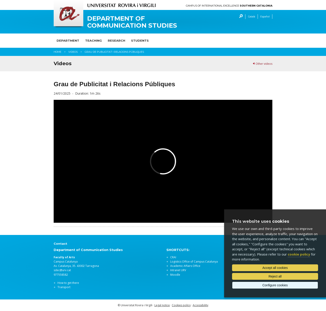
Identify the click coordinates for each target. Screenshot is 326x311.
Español (265, 16)
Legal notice (162, 305)
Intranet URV (178, 270)
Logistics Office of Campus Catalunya (194, 261)
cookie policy (299, 254)
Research (116, 40)
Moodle (175, 275)
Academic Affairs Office (185, 266)
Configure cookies (275, 285)
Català (251, 16)
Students (140, 40)
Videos (73, 51)
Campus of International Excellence (229, 6)
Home (57, 51)
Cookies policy (181, 305)
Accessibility (200, 305)
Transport (64, 287)
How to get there (68, 283)
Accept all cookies (275, 268)
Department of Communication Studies (132, 22)
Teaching (93, 40)
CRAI (173, 257)
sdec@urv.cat (62, 270)
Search (240, 16)
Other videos (264, 64)
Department (68, 40)
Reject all (275, 276)
